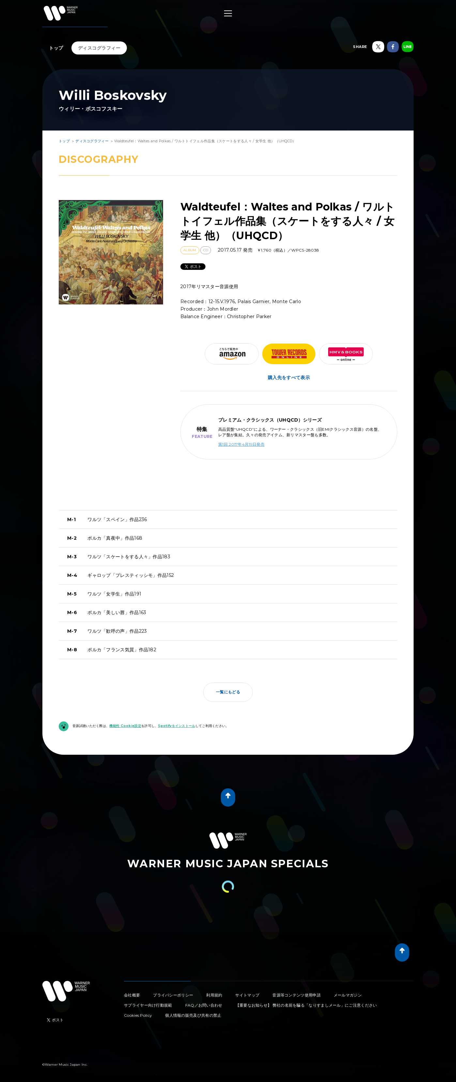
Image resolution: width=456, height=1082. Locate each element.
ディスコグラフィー (99, 48)
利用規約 (214, 995)
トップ (56, 48)
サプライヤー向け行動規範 (148, 1005)
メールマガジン (348, 995)
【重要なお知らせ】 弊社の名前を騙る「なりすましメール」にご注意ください (306, 1005)
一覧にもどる (228, 691)
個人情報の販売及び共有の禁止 (193, 1015)
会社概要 (132, 995)
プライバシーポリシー (173, 995)
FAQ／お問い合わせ (203, 1005)
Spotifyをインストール (176, 726)
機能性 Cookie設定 (125, 726)
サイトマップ (247, 995)
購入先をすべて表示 (289, 377)
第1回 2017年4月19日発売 (241, 444)
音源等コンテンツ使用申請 (296, 995)
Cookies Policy (138, 1015)
